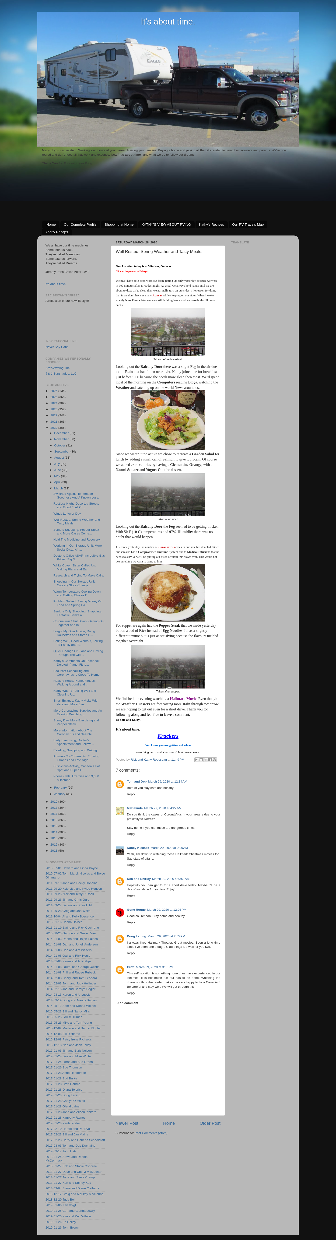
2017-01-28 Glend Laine (63, 1106)
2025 (54, 397)
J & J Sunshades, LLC (61, 373)
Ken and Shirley (139, 879)
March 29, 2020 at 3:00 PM (154, 967)
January (60, 794)
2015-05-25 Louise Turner (64, 1017)
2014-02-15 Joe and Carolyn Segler (70, 989)
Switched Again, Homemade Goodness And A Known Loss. (76, 495)
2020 (54, 427)
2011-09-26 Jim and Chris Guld (67, 899)
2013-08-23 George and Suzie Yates (71, 933)
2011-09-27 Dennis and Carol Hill (69, 905)
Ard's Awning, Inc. (58, 368)
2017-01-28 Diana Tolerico (64, 1089)
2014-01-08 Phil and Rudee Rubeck (71, 972)
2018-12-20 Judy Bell (60, 1199)
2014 (54, 832)
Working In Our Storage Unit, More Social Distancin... (77, 547)
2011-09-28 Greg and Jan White (68, 911)
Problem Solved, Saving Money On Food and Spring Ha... (77, 603)
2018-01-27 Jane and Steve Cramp (70, 1177)
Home (51, 224)
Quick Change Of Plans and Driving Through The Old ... (78, 653)
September (62, 451)
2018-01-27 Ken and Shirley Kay (68, 1182)
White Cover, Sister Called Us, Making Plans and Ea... (74, 567)
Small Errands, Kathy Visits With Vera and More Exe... (75, 702)
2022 (54, 415)
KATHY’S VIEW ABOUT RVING (166, 224)
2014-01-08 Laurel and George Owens (72, 967)
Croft (130, 967)
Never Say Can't (57, 347)
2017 (54, 813)
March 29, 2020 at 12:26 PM (166, 909)
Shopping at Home (119, 224)
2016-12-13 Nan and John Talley (68, 1045)
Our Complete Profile (80, 224)
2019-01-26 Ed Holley (61, 1222)
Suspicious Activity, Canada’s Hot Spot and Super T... (76, 768)
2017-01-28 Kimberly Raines (65, 1117)
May (57, 476)
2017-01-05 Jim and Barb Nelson (69, 1050)
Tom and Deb (137, 781)
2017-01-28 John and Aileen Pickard (71, 1112)
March (59, 488)
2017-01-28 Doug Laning (63, 1095)
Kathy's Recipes (211, 224)
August (59, 457)
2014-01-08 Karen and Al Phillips (68, 961)
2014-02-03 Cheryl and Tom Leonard (71, 978)
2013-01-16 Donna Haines (64, 922)
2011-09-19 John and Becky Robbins (71, 883)
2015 (54, 826)
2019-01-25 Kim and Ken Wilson (68, 1216)
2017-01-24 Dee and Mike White (68, 1056)
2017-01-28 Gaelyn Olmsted (65, 1101)
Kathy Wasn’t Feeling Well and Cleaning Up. (74, 692)
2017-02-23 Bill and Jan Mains (67, 1134)
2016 (54, 820)
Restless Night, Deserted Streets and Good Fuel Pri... (76, 505)
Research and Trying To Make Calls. (78, 575)
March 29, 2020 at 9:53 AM (170, 879)
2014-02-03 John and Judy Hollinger (71, 983)
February (61, 787)
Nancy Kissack (138, 848)
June (58, 470)
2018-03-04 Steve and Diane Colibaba (72, 1188)
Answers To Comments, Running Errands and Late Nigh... (76, 758)
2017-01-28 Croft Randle (63, 1084)
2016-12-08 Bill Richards (63, 1034)
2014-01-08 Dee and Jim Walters (69, 950)
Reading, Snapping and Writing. (75, 750)
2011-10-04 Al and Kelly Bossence (70, 916)
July (57, 464)
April (57, 482)
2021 (54, 421)
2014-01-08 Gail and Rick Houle (68, 955)
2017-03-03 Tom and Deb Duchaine (70, 1145)
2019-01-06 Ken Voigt (61, 1205)
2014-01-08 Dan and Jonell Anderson (72, 944)
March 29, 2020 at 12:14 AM (167, 781)
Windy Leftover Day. (67, 513)
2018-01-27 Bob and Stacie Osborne (71, 1166)
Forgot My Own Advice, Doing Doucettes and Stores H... (74, 633)
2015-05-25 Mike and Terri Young (69, 1022)
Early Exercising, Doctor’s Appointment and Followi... (73, 742)
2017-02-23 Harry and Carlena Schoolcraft (75, 1140)
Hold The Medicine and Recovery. (77, 539)
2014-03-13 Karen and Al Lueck (68, 994)
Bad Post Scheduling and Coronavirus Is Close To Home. (77, 672)
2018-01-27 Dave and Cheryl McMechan (74, 1171)
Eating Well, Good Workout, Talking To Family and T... (78, 642)
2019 (54, 801)
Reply (131, 794)
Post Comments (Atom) (151, 1133)
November (62, 439)
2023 (54, 409)
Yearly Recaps (57, 232)
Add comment (127, 1003)
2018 (54, 807)
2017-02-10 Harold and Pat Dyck (68, 1129)
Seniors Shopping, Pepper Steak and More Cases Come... (76, 531)
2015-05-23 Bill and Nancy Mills (68, 1011)
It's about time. (168, 21)
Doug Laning (136, 936)
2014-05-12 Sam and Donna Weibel (71, 1006)
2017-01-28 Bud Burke (61, 1078)
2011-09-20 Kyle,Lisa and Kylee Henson (74, 888)
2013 (54, 838)
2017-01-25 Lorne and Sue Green (69, 1062)
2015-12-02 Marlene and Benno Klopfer (73, 1028)
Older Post (210, 1123)
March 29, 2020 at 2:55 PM (166, 936)
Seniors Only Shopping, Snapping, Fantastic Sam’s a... (77, 613)
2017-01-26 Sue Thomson (64, 1067)
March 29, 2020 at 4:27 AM (163, 808)
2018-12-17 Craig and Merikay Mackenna (74, 1194)
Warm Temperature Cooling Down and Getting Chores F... (77, 593)
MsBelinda (135, 808)
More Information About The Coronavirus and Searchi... (73, 732)
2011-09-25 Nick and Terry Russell (70, 894)
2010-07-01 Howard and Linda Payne (72, 868)
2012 (54, 844)
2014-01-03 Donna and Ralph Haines (72, 939)
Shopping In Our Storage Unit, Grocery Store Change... (74, 583)
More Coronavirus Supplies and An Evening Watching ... (77, 712)
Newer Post (127, 1123)
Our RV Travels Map (248, 224)
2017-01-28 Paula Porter (63, 1123)
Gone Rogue (136, 909)
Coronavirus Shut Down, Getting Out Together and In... (79, 623)
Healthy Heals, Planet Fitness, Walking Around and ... (74, 682)
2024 (54, 403)
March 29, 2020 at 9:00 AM (169, 848)
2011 (54, 850)
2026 (54, 391)
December (62, 433)
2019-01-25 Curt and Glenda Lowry (70, 1210)
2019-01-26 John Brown (62, 1227)
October (60, 445)
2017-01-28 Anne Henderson (66, 1073)
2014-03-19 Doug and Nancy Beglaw (71, 1000)
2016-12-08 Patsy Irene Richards (69, 1039)
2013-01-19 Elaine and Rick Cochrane (72, 927)
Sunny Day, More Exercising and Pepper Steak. (76, 722)
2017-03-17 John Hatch (62, 1151)
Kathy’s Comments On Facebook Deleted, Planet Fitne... (76, 662)
